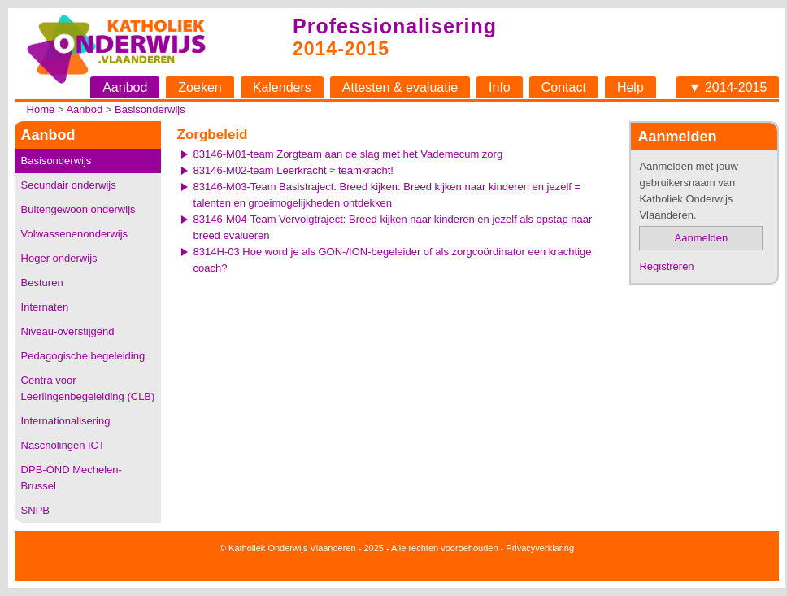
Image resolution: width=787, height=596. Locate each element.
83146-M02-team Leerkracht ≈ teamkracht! (293, 170)
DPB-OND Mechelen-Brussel (71, 477)
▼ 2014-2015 (728, 87)
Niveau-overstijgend (68, 331)
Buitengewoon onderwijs (78, 209)
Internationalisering (66, 421)
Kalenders (282, 87)
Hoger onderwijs (59, 258)
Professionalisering (395, 26)
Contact (563, 87)
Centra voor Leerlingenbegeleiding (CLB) (88, 388)
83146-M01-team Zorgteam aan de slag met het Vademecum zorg (348, 154)
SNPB (35, 510)
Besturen (42, 282)
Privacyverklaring (540, 548)
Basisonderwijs (150, 109)
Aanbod (124, 87)
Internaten (45, 307)
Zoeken (199, 87)
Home (41, 109)
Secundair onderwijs (68, 185)
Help (630, 87)
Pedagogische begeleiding (83, 356)
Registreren (666, 266)
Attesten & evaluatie (400, 87)
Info (500, 87)
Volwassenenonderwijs (74, 234)
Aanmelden (701, 238)
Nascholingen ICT (63, 445)
